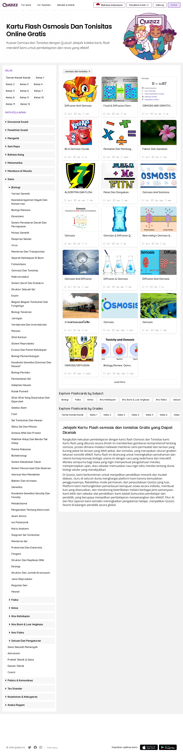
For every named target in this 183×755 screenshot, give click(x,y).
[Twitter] (29, 747)
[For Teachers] (44, 5)
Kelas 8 (10, 97)
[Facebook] (35, 747)
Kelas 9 (24, 97)
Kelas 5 (10, 90)
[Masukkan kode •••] (139, 5)
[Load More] (120, 382)
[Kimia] (90, 399)
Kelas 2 (10, 84)
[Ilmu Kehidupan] (107, 399)
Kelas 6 (24, 90)
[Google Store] (168, 747)
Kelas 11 (10, 104)
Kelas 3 (24, 84)
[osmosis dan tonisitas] (78, 71)
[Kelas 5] (149, 414)
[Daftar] (174, 5)
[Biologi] (65, 399)
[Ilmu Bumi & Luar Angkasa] (136, 399)
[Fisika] (77, 399)
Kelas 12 (25, 104)
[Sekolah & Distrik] (66, 5)
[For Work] (26, 5)
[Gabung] (160, 5)
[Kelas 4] (135, 414)
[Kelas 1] (93, 414)
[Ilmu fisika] (161, 399)
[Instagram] (40, 747)
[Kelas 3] (121, 414)
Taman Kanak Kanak (18, 77)
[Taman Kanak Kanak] (72, 414)
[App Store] (149, 747)
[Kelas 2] (107, 414)
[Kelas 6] (163, 414)
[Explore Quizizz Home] (10, 5)
